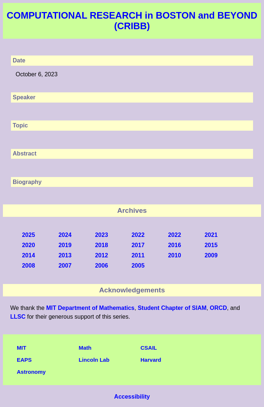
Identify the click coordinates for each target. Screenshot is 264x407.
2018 (101, 245)
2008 (28, 265)
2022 (138, 235)
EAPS (24, 360)
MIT (21, 348)
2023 (101, 235)
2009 (211, 255)
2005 (138, 265)
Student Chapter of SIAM (172, 308)
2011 (138, 255)
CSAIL (149, 348)
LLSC (18, 317)
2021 (211, 235)
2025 (28, 235)
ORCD (218, 308)
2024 (65, 235)
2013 (65, 255)
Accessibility (132, 396)
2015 (211, 245)
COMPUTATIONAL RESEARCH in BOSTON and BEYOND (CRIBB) (132, 20)
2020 (28, 245)
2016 (174, 245)
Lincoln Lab (94, 360)
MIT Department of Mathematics (90, 308)
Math (85, 348)
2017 (138, 245)
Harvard (151, 360)
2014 (28, 255)
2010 (174, 255)
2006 (101, 265)
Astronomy (31, 372)
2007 (65, 265)
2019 (65, 245)
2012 (101, 255)
